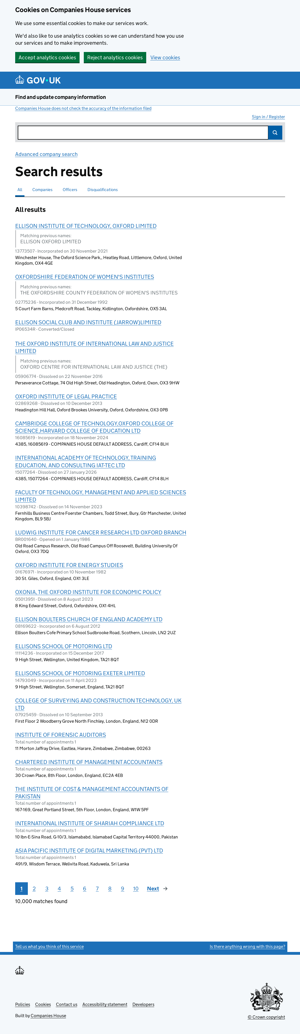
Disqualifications (102, 189)
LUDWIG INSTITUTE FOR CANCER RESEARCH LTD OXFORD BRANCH (100, 532)
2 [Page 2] (34, 888)
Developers (143, 1004)
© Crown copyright (266, 1017)
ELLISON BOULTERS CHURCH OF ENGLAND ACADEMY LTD (89, 619)
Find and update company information (60, 97)
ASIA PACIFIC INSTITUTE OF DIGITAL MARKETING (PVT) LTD (89, 850)
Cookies (43, 1004)
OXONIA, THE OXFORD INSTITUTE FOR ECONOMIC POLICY (88, 592)
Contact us (66, 1004)
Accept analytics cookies (47, 57)
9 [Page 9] (122, 888)
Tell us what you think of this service (49, 946)
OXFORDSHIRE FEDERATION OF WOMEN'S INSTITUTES (84, 276)
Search (275, 133)
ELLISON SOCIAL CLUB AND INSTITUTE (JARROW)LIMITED (88, 322)
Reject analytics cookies (115, 57)
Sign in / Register (268, 116)
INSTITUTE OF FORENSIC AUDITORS (60, 734)
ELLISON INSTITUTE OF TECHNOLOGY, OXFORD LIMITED (86, 226)
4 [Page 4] (59, 888)
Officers (70, 189)
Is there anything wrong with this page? (247, 946)
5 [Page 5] (72, 888)
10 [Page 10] (136, 888)
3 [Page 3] (46, 888)
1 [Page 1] (21, 888)
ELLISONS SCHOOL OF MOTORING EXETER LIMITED (80, 673)
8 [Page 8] (110, 888)
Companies (42, 189)
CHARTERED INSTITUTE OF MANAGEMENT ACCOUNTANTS (89, 762)
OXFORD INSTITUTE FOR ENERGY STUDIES (69, 565)
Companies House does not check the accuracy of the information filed (83, 108)
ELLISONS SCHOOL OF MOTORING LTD (63, 646)
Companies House (48, 1015)
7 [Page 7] (97, 888)
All (19, 189)
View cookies (165, 57)
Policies (22, 1004)
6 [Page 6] (84, 888)
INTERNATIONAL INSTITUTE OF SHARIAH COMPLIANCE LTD (89, 823)
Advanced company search (46, 154)
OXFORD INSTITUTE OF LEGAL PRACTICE (66, 396)
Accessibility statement (104, 1004)
